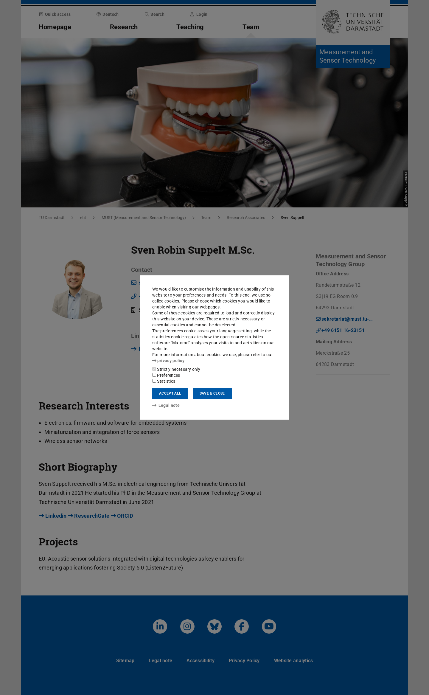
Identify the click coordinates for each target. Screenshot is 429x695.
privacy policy (168, 360)
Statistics (163, 381)
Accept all (170, 393)
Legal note (166, 405)
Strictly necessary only (176, 369)
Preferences (166, 375)
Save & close (212, 393)
